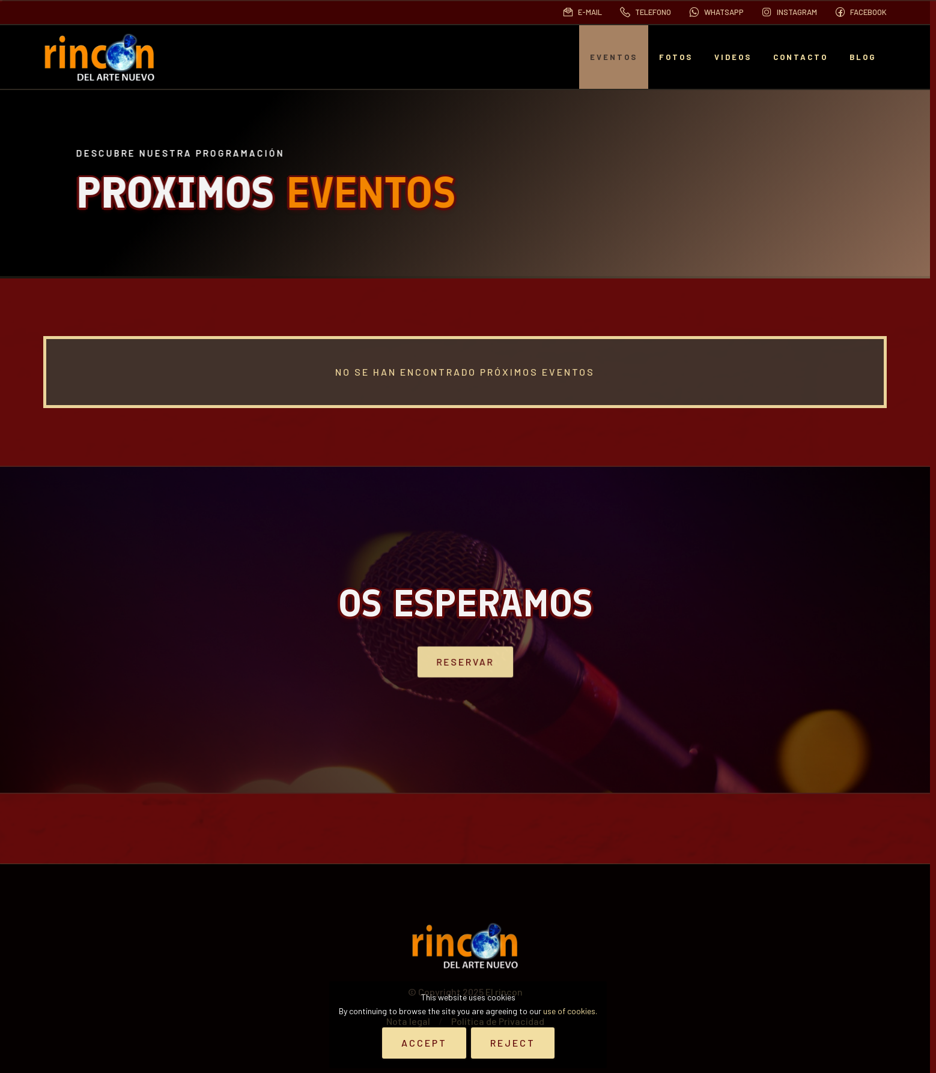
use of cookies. (570, 1011)
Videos (733, 57)
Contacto (800, 57)
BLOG (862, 57)
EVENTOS (613, 57)
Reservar (465, 661)
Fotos (676, 57)
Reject (512, 1042)
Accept (424, 1042)
